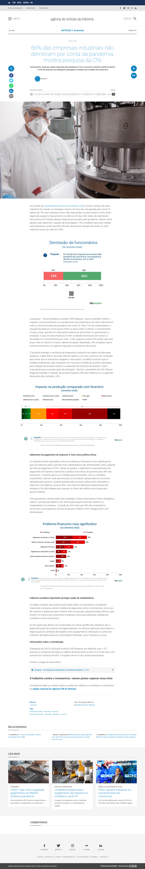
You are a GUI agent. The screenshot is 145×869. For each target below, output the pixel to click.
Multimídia (30, 8)
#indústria (33, 711)
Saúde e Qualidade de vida (110, 787)
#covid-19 (64, 714)
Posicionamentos (68, 857)
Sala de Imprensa (15, 8)
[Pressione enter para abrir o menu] (10, 18)
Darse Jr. (44, 79)
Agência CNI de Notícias (86, 705)
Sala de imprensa (82, 857)
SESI (19, 2)
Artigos (58, 857)
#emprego (39, 711)
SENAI (26, 2)
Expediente (43, 8)
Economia (79, 30)
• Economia (33, 705)
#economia (47, 711)
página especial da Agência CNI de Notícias (54, 688)
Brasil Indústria (60, 735)
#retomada (48, 714)
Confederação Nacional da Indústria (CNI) (64, 205)
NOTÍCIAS (66, 30)
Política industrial (63, 787)
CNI (13, 2)
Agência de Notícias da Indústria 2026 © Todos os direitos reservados (32, 866)
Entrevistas (49, 857)
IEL (31, 2)
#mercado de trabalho (36, 714)
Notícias (40, 857)
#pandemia (55, 714)
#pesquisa (55, 711)
